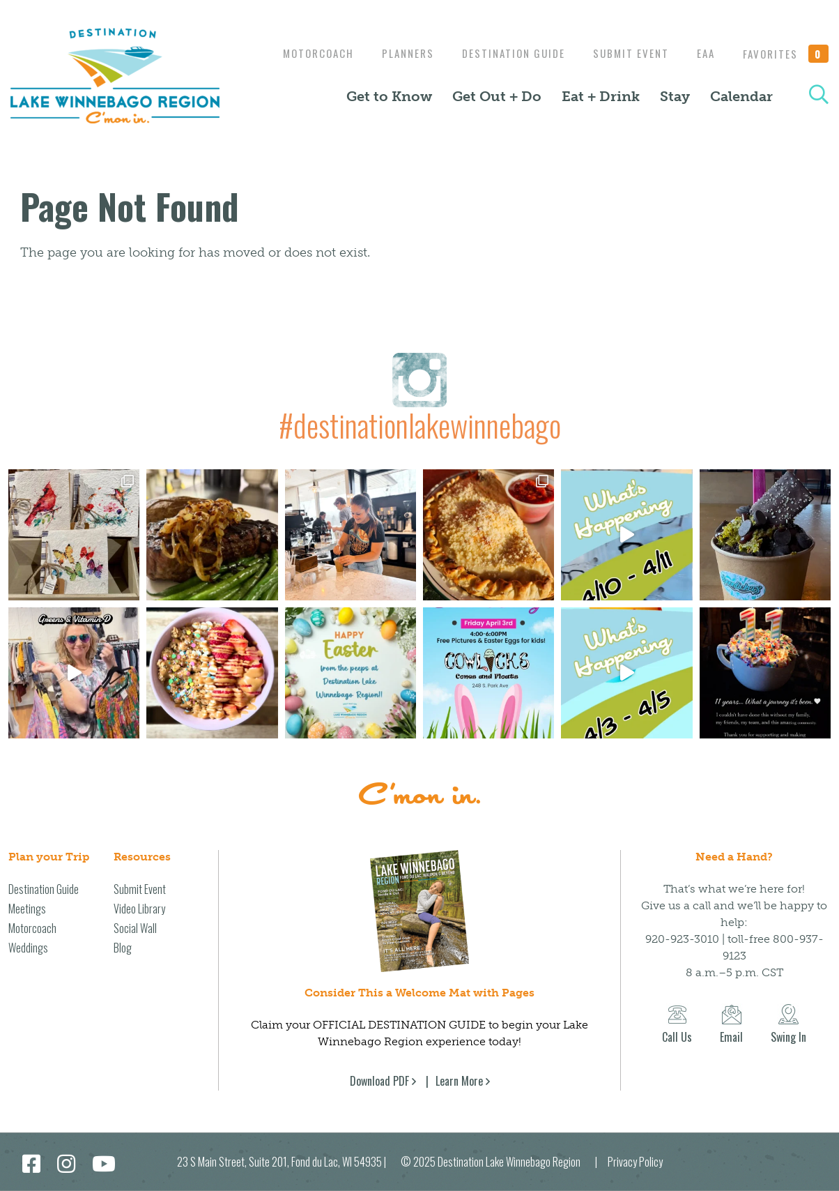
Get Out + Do (496, 105)
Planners (511, 43)
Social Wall (135, 928)
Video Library (139, 908)
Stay (675, 105)
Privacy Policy (635, 1161)
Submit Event (741, 43)
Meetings (27, 908)
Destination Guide (620, 43)
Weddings (28, 947)
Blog (123, 947)
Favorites (786, 63)
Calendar (741, 105)
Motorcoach (418, 43)
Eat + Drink (601, 105)
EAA (819, 43)
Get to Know (389, 105)
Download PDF (379, 1080)
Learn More (459, 1080)
